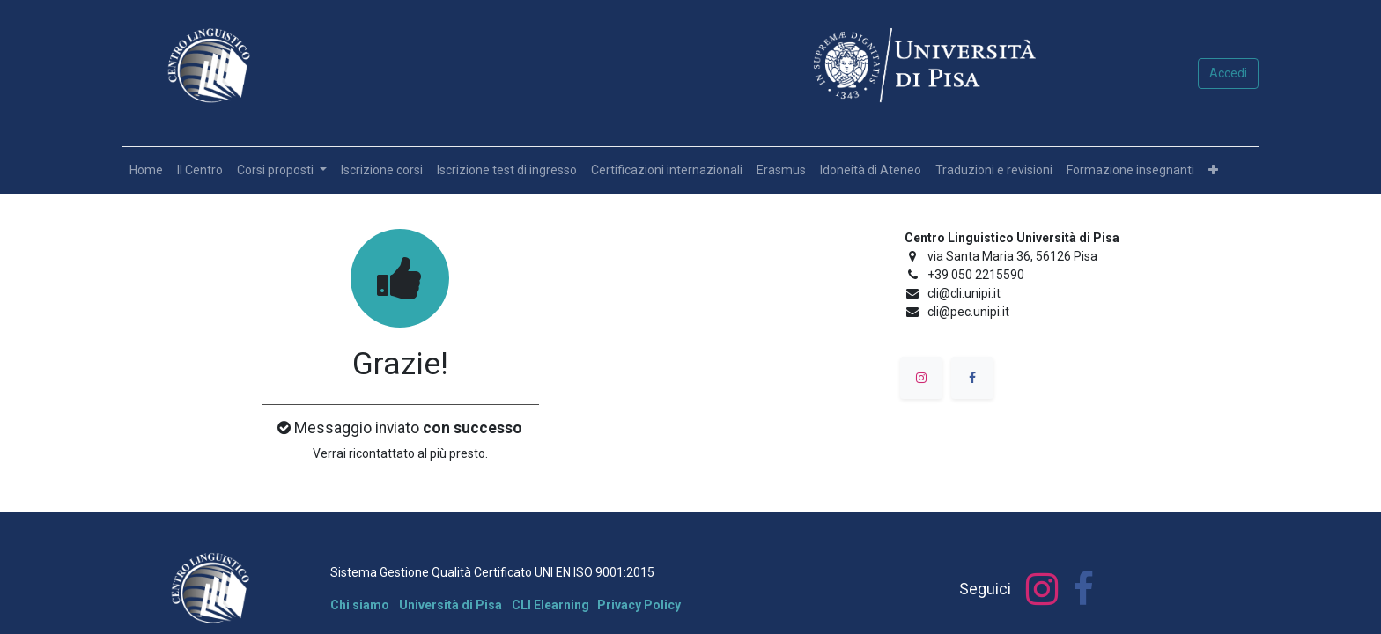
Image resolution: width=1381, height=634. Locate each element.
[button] (1213, 170)
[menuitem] (146, 170)
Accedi (1228, 73)
